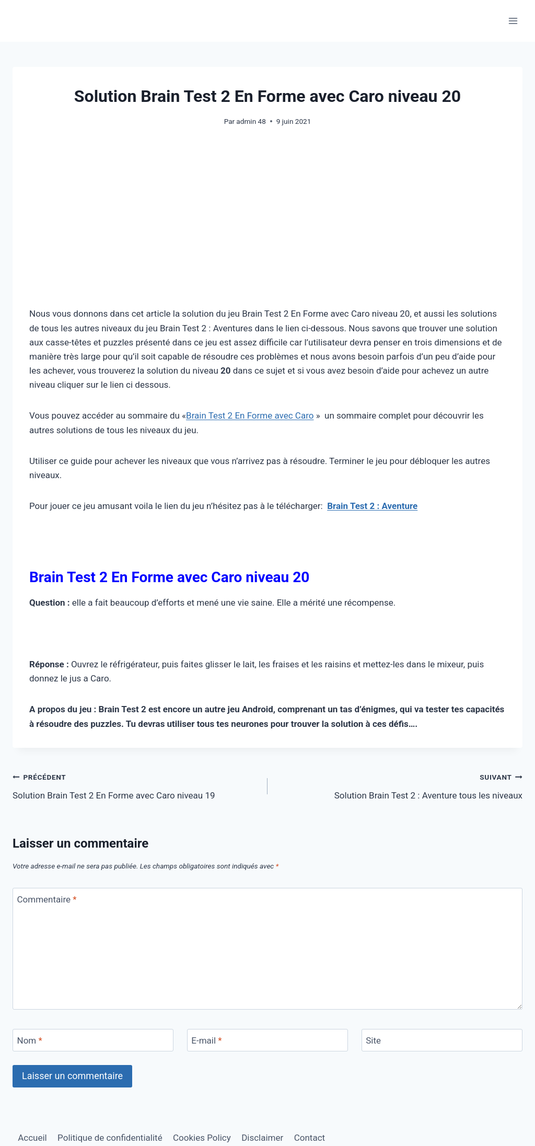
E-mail (206, 1040)
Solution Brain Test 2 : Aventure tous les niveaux (399, 785)
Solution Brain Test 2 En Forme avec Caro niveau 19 (136, 785)
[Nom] (93, 1040)
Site (373, 1040)
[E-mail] (267, 1040)
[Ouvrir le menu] (512, 21)
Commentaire (47, 899)
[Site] (442, 1040)
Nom (29, 1040)
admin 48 (250, 121)
